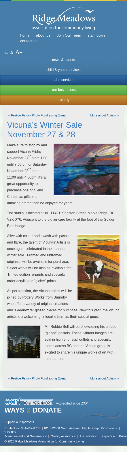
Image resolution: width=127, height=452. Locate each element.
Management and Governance (26, 436)
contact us (29, 41)
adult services (63, 80)
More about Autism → (105, 115)
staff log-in (96, 35)
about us (43, 35)
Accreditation (88, 436)
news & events (63, 60)
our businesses (64, 90)
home (25, 35)
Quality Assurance (63, 436)
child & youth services (63, 70)
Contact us (12, 428)
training (63, 100)
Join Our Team (69, 35)
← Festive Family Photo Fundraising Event (36, 115)
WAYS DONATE (33, 410)
